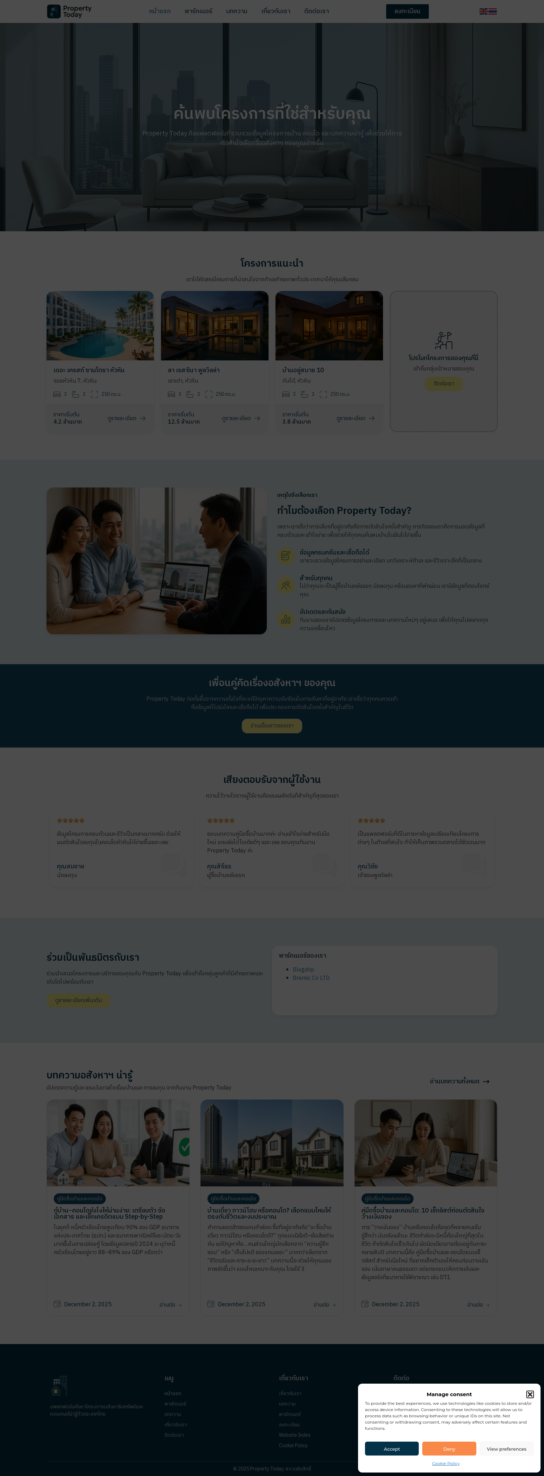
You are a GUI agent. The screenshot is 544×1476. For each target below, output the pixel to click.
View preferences (506, 1449)
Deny (449, 1449)
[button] (530, 1394)
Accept (392, 1449)
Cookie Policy (446, 1463)
